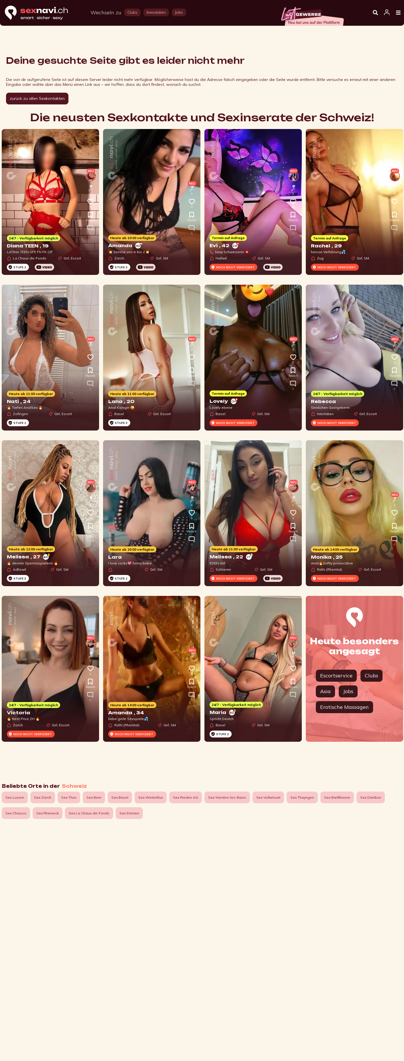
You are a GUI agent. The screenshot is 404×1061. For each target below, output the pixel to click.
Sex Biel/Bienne (337, 797)
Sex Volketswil (268, 797)
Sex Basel (119, 797)
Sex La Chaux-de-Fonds (89, 813)
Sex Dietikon (370, 797)
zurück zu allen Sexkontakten (37, 98)
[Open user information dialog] (387, 12)
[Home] (42, 13)
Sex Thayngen (302, 797)
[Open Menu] (398, 13)
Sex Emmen (129, 813)
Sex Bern (93, 797)
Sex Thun (68, 797)
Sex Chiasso (15, 813)
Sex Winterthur (150, 797)
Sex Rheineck (47, 813)
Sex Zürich (42, 797)
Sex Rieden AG (185, 797)
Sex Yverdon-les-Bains (227, 797)
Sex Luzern (14, 797)
